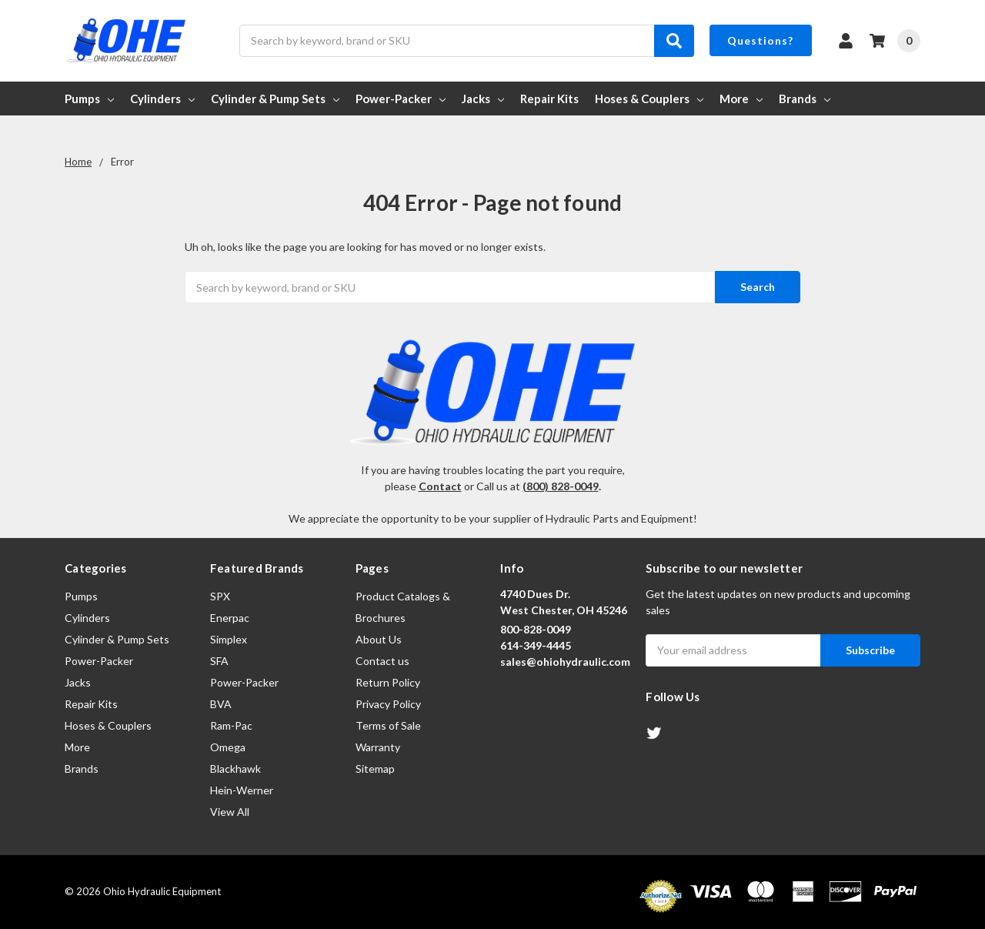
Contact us (382, 660)
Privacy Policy (388, 703)
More (741, 98)
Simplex (228, 639)
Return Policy (388, 682)
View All (229, 811)
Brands (804, 98)
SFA (219, 660)
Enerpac (229, 617)
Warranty (378, 747)
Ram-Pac (231, 725)
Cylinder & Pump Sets (275, 98)
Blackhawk (235, 768)
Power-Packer (401, 98)
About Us (379, 639)
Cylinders (162, 98)
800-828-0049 (535, 629)
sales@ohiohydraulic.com (565, 661)
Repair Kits (549, 98)
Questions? (760, 40)
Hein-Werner (241, 790)
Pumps (89, 98)
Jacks (483, 98)
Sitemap (375, 768)
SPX (220, 596)
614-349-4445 (535, 645)
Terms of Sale (388, 725)
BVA (221, 703)
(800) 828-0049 (561, 486)
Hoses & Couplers (649, 98)
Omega (227, 747)
